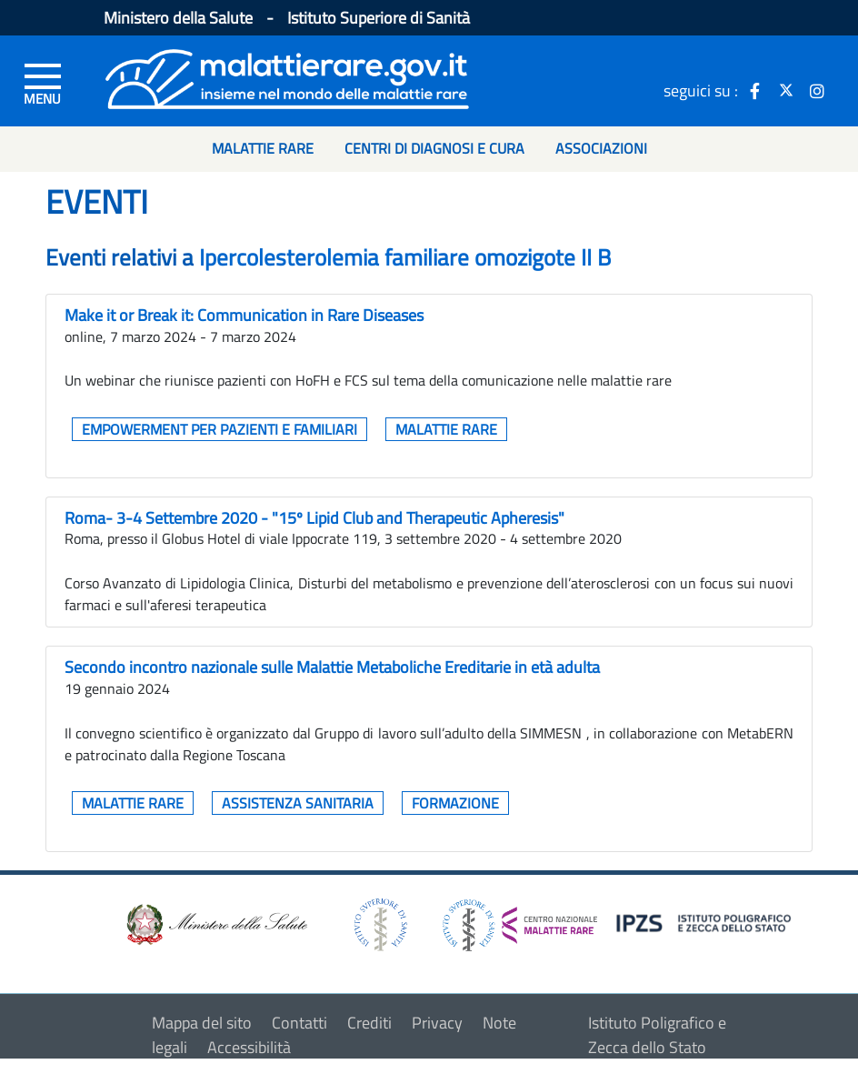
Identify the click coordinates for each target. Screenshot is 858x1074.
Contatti (299, 1022)
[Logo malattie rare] (287, 77)
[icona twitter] (786, 90)
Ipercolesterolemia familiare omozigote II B (405, 257)
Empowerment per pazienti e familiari (219, 429)
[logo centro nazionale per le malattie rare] (520, 920)
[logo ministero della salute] (215, 923)
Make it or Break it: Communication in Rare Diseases (244, 315)
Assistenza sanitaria (298, 803)
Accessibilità (249, 1047)
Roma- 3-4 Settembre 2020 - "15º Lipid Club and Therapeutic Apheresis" (314, 518)
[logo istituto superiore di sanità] (379, 923)
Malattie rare (446, 429)
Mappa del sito (202, 1022)
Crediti (369, 1022)
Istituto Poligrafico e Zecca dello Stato (657, 1034)
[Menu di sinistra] (43, 83)
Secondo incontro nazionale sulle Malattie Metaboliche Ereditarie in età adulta (332, 667)
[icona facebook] (755, 90)
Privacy (437, 1022)
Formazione (455, 803)
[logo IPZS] (706, 921)
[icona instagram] (817, 90)
